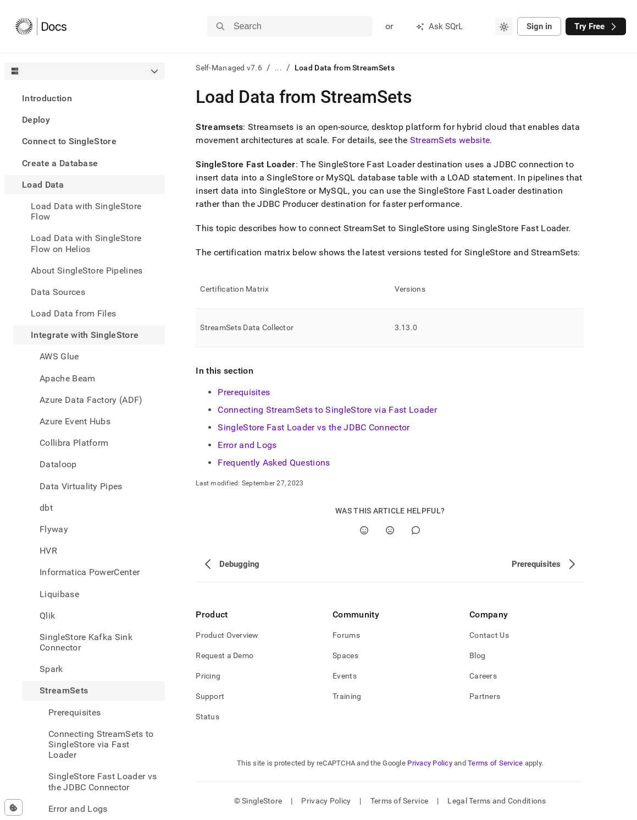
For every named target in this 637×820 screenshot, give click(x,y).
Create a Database (60, 163)
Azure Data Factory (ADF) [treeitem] (91, 400)
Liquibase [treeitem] (59, 594)
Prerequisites (244, 392)
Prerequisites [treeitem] (74, 712)
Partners (484, 696)
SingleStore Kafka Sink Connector (86, 642)
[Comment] (416, 530)
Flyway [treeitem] (54, 529)
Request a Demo (224, 655)
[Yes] (364, 530)
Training (347, 696)
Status (207, 716)
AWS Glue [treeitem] (59, 356)
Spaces (345, 655)
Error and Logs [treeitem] (77, 808)
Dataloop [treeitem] (58, 464)
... (278, 67)
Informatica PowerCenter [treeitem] (90, 572)
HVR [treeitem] (48, 550)
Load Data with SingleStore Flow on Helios (86, 243)
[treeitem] (84, 98)
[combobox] (504, 26)
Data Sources (58, 292)
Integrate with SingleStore (85, 335)
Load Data (43, 184)
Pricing (208, 675)
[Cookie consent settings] (13, 807)
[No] (390, 530)
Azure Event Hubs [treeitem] (75, 421)
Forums (346, 635)
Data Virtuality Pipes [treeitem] (81, 486)
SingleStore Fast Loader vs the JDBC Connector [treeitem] (102, 781)
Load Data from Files (73, 313)
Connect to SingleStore (69, 141)
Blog (477, 655)
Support (210, 696)
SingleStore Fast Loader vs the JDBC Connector (313, 427)
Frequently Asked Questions (274, 462)
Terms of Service (495, 763)
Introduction (47, 98)
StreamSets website (450, 140)
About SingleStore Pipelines (87, 270)
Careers (483, 675)
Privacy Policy (429, 763)
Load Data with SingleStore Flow (86, 211)
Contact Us (489, 635)
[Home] (41, 26)
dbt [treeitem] (46, 507)
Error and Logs (247, 445)
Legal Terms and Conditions (496, 800)
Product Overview (227, 635)
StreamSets (64, 690)
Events (345, 675)
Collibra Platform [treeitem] (74, 443)
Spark (51, 669)
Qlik (47, 615)
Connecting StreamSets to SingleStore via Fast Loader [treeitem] (101, 744)
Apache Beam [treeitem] (68, 378)
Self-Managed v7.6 (229, 67)
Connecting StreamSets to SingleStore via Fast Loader (327, 409)
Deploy (36, 119)
